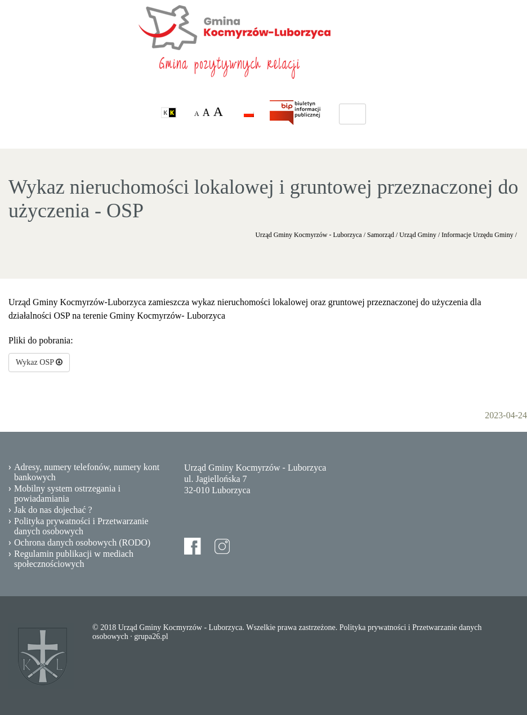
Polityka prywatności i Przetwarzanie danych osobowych (81, 526)
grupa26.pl (151, 636)
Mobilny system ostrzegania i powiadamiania (67, 493)
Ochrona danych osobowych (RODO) (82, 542)
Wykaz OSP (39, 362)
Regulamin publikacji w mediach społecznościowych (73, 559)
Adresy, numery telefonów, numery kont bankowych (86, 472)
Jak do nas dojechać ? (53, 510)
